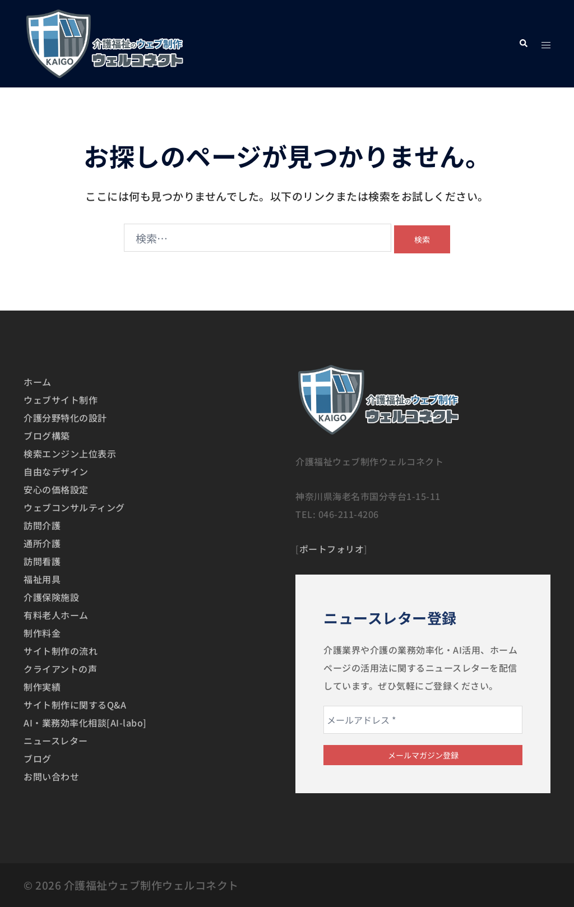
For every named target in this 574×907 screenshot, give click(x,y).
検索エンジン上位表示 (70, 453)
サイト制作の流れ (61, 651)
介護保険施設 (51, 597)
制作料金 (42, 633)
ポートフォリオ (331, 549)
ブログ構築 (47, 435)
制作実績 (42, 686)
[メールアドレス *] (422, 720)
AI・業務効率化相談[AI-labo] (85, 722)
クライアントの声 (60, 668)
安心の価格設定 (56, 489)
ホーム (38, 381)
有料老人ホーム (56, 615)
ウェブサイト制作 (61, 399)
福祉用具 (42, 579)
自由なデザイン (56, 471)
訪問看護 (42, 561)
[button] (523, 43)
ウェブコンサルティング (74, 507)
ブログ (38, 758)
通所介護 (42, 543)
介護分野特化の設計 (65, 417)
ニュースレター (56, 740)
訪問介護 (42, 525)
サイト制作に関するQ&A (75, 704)
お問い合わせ (51, 776)
